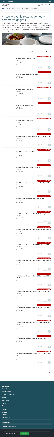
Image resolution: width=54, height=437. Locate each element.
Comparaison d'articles (8, 394)
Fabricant (4, 403)
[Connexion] (39, 5)
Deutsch (4, 412)
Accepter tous (24, 434)
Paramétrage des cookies (11, 433)
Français (49, 1)
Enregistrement (6, 391)
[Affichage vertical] (46, 52)
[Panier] (50, 4)
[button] (44, 56)
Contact (4, 406)
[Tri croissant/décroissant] (29, 52)
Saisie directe (5, 400)
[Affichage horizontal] (50, 52)
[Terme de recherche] (27, 8)
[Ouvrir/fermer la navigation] (4, 8)
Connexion (5, 389)
